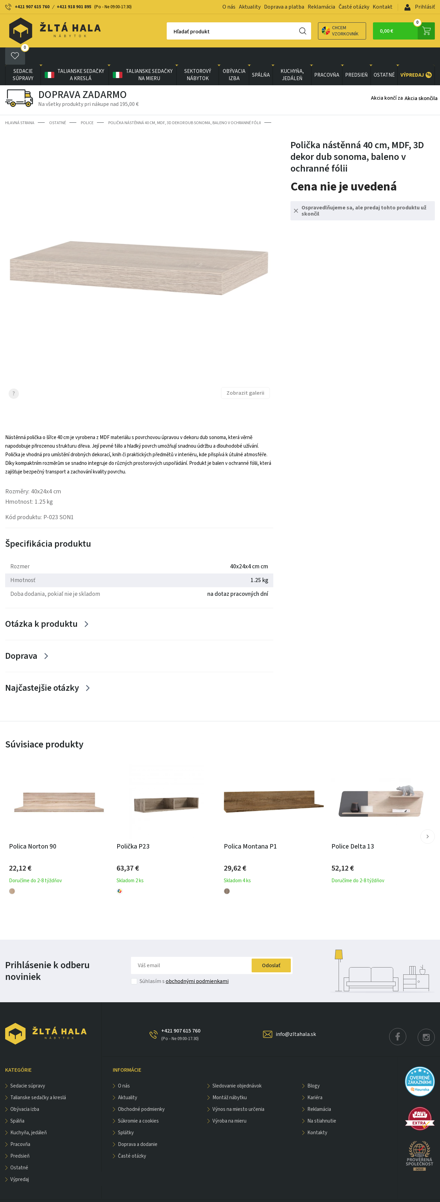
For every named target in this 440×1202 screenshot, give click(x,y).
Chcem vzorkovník (316, 30)
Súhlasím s (184, 964)
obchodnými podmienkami (197, 964)
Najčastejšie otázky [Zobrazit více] (42, 670)
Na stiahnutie (321, 1103)
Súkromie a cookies (138, 1103)
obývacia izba (234, 58)
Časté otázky (354, 7)
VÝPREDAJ (416, 58)
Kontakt (383, 7)
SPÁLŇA (261, 58)
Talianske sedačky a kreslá (74, 58)
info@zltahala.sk (296, 1017)
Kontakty (317, 1115)
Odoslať (271, 948)
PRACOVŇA (326, 58)
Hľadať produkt (168, 31)
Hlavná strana (19, 106)
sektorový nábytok (197, 58)
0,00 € (407, 31)
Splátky (126, 1115)
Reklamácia (321, 7)
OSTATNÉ (384, 58)
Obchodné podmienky (141, 1092)
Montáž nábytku (229, 1080)
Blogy (313, 1068)
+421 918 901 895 (74, 7)
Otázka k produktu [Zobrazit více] (41, 606)
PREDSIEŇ (356, 58)
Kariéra (314, 1080)
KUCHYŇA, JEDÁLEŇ (292, 58)
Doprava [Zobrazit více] (21, 638)
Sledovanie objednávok (237, 1068)
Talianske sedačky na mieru (142, 58)
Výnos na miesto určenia (238, 1092)
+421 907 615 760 (32, 7)
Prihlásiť (419, 7)
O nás (228, 7)
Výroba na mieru (229, 1103)
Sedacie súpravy (23, 58)
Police (87, 106)
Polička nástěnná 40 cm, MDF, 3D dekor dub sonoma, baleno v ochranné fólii (184, 106)
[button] (427, 819)
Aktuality (250, 7)
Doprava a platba (284, 7)
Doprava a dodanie (137, 1127)
